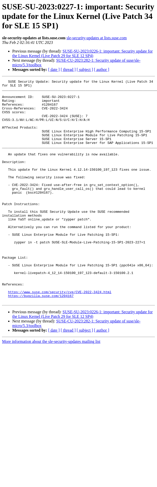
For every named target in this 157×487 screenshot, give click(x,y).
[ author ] (101, 69)
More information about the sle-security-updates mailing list (51, 386)
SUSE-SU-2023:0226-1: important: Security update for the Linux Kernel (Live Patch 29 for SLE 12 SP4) (82, 53)
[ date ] (54, 69)
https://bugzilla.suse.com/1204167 (40, 339)
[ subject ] (85, 69)
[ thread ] (68, 69)
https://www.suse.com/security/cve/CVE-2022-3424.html (59, 334)
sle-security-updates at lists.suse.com (97, 38)
